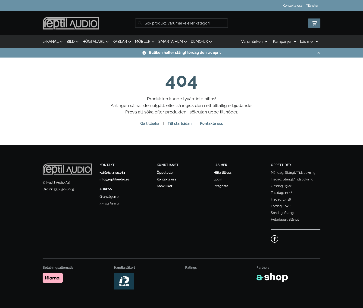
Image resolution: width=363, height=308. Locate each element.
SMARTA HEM (172, 41)
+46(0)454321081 (112, 172)
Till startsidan (180, 123)
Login (218, 179)
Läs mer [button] (309, 41)
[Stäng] (318, 53)
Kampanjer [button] (284, 41)
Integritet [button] (221, 186)
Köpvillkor (164, 186)
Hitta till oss (223, 172)
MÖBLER (145, 41)
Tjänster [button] (312, 5)
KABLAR (122, 41)
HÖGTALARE (95, 41)
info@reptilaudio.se (114, 179)
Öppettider (165, 172)
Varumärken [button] (254, 41)
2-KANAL (53, 41)
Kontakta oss (292, 5)
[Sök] (181, 23)
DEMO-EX (201, 41)
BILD (72, 41)
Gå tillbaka (149, 123)
